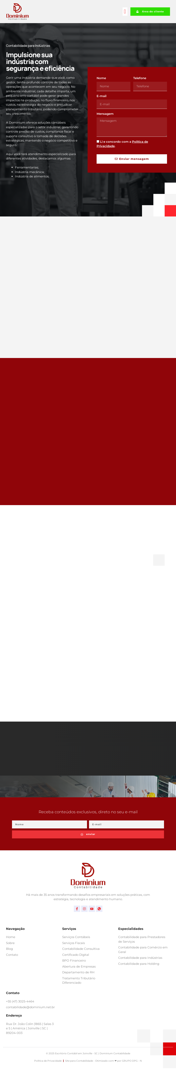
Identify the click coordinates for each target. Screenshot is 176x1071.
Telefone (139, 78)
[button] (125, 11)
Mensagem (105, 114)
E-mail (101, 96)
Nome (101, 78)
